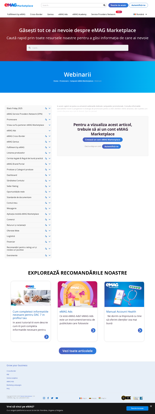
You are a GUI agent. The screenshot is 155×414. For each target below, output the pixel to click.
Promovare (64, 81)
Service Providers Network (103, 14)
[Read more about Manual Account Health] (140, 330)
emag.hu (103, 398)
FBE (8, 374)
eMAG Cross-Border (16, 136)
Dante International (26, 396)
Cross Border (11, 371)
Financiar (11, 241)
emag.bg (94, 398)
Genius (50, 14)
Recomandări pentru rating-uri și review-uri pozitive (22, 248)
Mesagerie (11, 208)
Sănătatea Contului (15, 180)
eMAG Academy (79, 14)
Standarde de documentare (19, 197)
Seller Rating (12, 186)
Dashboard (12, 175)
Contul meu (12, 203)
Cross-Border (36, 14)
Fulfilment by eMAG (15, 147)
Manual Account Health (121, 311)
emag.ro (84, 398)
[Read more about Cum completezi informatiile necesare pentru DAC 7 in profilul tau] (46, 337)
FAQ (8, 389)
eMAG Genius (13, 141)
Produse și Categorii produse (20, 169)
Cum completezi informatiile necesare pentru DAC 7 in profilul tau (30, 315)
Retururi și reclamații (16, 225)
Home (56, 81)
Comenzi (11, 219)
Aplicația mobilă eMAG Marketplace (23, 214)
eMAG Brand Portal (15, 164)
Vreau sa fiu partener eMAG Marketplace (25, 125)
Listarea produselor (16, 152)
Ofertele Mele (13, 230)
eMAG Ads (63, 14)
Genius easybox (12, 378)
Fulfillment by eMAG (16, 14)
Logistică (11, 236)
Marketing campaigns (14, 385)
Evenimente (12, 255)
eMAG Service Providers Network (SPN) (24, 114)
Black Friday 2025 (14, 108)
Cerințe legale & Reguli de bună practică (25, 158)
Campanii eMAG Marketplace (81, 81)
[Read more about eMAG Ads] (93, 330)
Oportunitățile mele (16, 191)
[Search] (104, 5)
